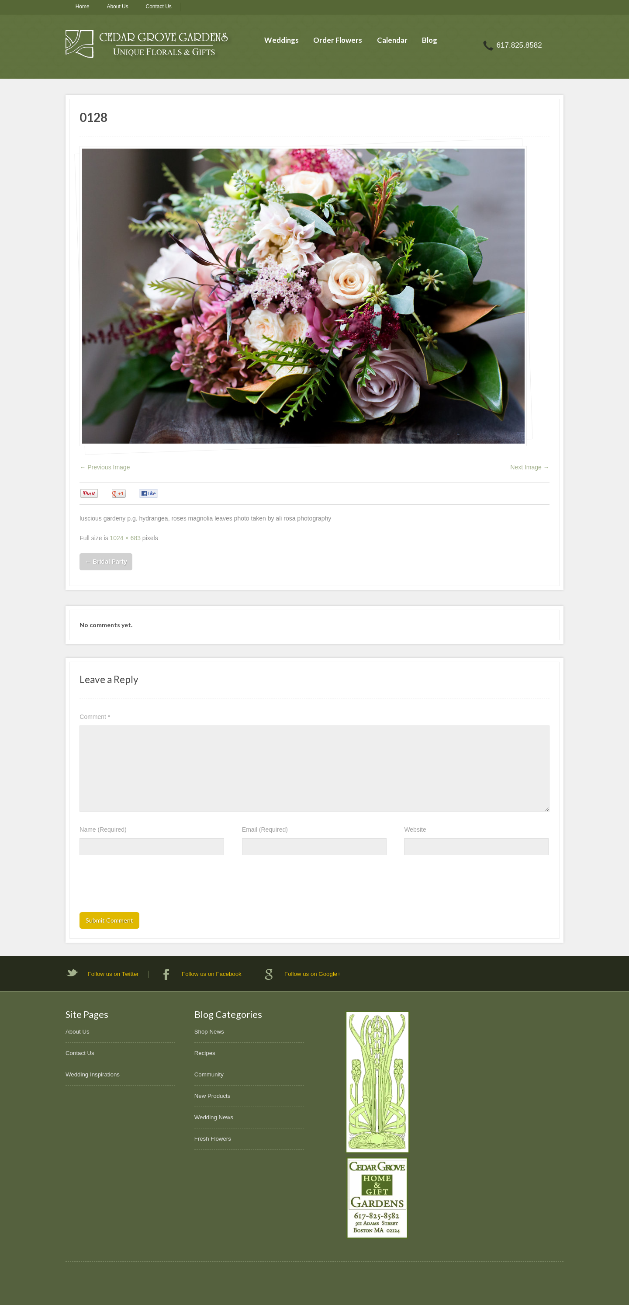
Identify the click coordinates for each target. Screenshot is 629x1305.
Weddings (281, 40)
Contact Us (159, 6)
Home (83, 6)
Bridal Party (106, 561)
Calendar (392, 40)
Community (209, 1074)
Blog (429, 40)
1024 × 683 (125, 537)
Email (265, 829)
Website (415, 829)
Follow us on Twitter (113, 974)
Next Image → (529, 467)
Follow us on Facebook (212, 974)
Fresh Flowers (212, 1138)
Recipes (204, 1053)
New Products (212, 1096)
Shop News (209, 1031)
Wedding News (213, 1117)
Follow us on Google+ (312, 974)
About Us (117, 6)
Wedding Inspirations (93, 1074)
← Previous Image (104, 467)
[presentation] (145, 886)
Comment (94, 716)
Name (102, 829)
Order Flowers (337, 40)
